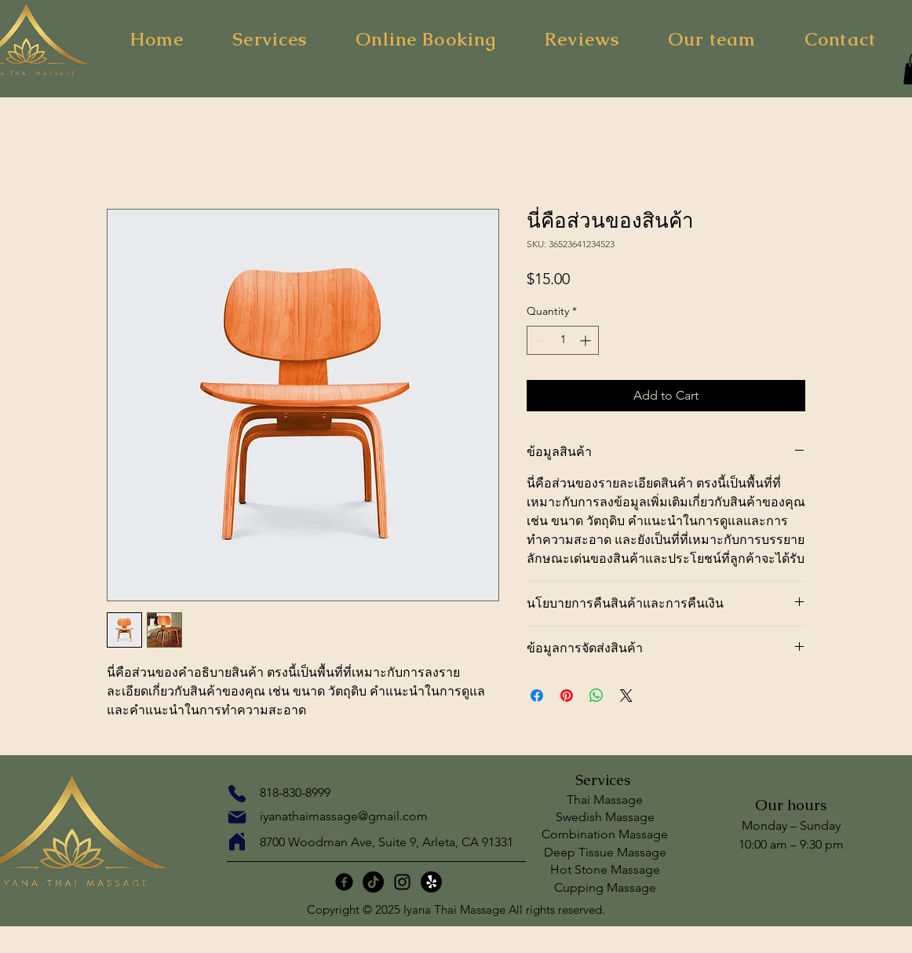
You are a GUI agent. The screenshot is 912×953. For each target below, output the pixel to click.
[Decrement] (539, 340)
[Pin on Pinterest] (566, 695)
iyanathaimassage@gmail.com (344, 816)
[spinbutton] (563, 340)
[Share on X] (626, 695)
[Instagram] (402, 882)
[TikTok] (373, 882)
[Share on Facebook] (536, 695)
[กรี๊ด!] (431, 882)
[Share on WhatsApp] (596, 695)
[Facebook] (344, 882)
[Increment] (586, 340)
